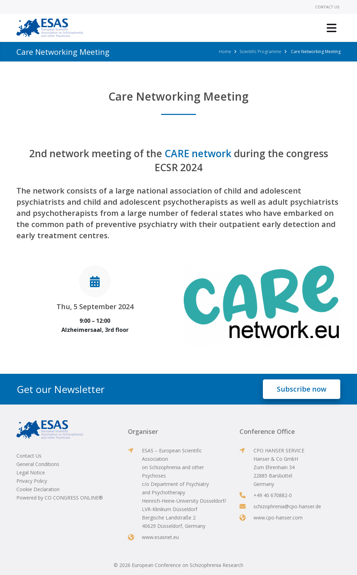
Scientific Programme (260, 51)
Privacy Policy (31, 481)
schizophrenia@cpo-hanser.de (287, 506)
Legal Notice (30, 472)
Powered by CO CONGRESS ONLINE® (59, 497)
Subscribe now (301, 389)
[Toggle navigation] (331, 28)
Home (225, 51)
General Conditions (37, 464)
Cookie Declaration (38, 489)
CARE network (198, 153)
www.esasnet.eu (160, 537)
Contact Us (327, 6)
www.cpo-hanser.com (278, 517)
